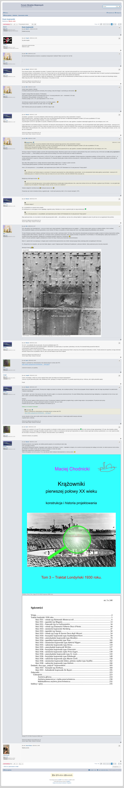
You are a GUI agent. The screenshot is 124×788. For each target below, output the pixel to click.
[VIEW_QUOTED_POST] (33, 142)
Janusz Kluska (6, 755)
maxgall (27, 375)
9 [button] (118, 24)
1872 (7, 46)
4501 (7, 369)
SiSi (4, 61)
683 (6, 28)
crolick (14, 21)
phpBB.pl (68, 781)
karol (4, 367)
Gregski (4, 44)
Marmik (10, 21)
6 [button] (115, 24)
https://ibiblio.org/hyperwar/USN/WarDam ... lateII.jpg (35, 364)
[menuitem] (118, 13)
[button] (101, 24)
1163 (7, 757)
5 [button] (113, 24)
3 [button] (109, 24)
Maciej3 (4, 73)
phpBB (59, 779)
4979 (7, 75)
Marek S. (5, 26)
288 (6, 62)
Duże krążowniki (8, 19)
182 (6, 376)
